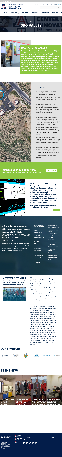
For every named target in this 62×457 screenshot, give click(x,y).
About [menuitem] (4, 13)
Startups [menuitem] (35, 13)
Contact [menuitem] (55, 13)
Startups (42, 436)
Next (59, 360)
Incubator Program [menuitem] (14, 14)
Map (48, 454)
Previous (2, 360)
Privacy (52, 454)
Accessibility (58, 454)
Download (56, 215)
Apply (47, 4)
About (24, 436)
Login (60, 4)
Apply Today (50, 180)
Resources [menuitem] (45, 13)
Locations (37, 436)
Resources (47, 436)
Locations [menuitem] (25, 13)
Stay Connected (54, 4)
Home (31, 21)
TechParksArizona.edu (39, 4)
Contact (59, 436)
